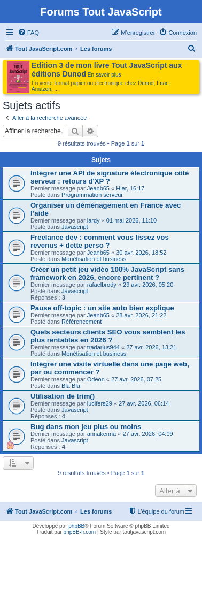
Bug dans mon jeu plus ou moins (85, 427)
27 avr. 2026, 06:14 (144, 403)
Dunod (145, 83)
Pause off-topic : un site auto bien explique (102, 308)
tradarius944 (103, 347)
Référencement (81, 321)
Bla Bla (70, 386)
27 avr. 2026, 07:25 (136, 379)
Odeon (96, 379)
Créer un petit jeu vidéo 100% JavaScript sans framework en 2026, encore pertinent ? (107, 273)
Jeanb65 (98, 188)
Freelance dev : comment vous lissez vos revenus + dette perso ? (99, 241)
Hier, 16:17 (130, 188)
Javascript (74, 227)
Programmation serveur (92, 195)
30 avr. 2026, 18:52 (141, 252)
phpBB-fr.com (80, 532)
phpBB (76, 526)
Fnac (162, 83)
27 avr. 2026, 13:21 (151, 347)
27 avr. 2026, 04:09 (147, 434)
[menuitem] (28, 32)
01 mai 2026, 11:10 (131, 220)
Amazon (41, 89)
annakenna (101, 434)
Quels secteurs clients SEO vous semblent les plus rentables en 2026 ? (107, 336)
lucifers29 (99, 403)
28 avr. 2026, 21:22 (141, 315)
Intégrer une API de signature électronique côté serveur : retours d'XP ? (109, 177)
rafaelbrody (101, 284)
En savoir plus (104, 75)
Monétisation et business (93, 259)
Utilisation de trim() (62, 396)
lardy (93, 220)
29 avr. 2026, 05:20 (148, 284)
